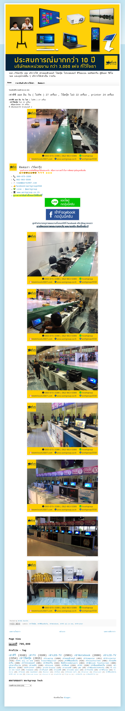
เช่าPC (79, 665)
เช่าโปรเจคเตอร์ (28, 663)
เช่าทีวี (12, 655)
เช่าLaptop (48, 658)
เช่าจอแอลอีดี (66, 668)
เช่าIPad (57, 672)
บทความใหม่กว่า (15, 632)
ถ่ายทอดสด (29, 670)
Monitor (46, 672)
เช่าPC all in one (66, 624)
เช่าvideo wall (73, 670)
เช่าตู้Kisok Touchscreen (97, 663)
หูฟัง (79, 668)
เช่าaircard (97, 672)
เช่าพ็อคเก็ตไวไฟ (90, 674)
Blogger (67, 698)
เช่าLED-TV (55, 655)
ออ (70, 674)
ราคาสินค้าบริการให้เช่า (24, 83)
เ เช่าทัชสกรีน (78, 674)
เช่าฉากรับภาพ (15, 665)
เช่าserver (84, 672)
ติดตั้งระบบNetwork (69, 663)
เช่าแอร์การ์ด (57, 674)
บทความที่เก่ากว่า (110, 632)
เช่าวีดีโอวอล (103, 670)
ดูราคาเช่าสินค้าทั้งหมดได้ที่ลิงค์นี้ (27, 195)
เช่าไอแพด (21, 672)
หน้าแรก (62, 632)
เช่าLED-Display (49, 668)
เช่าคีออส (65, 665)
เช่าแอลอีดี (57, 670)
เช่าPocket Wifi (71, 672)
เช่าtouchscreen (93, 661)
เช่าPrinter (79, 624)
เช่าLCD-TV (109, 655)
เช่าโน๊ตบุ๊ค (32, 624)
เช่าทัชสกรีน (48, 663)
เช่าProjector (109, 658)
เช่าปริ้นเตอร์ (43, 670)
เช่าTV (32, 655)
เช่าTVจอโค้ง (88, 670)
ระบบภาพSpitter (49, 661)
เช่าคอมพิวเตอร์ (68, 658)
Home (9, 83)
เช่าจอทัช (33, 665)
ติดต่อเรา (41, 83)
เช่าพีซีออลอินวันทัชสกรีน (95, 668)
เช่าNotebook (54, 624)
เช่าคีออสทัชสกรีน (98, 665)
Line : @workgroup (27, 189)
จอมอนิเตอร (34, 672)
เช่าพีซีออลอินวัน (43, 624)
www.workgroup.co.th (28, 192)
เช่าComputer (89, 658)
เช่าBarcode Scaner (32, 674)
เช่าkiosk (49, 665)
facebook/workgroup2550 (29, 186)
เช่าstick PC (46, 674)
